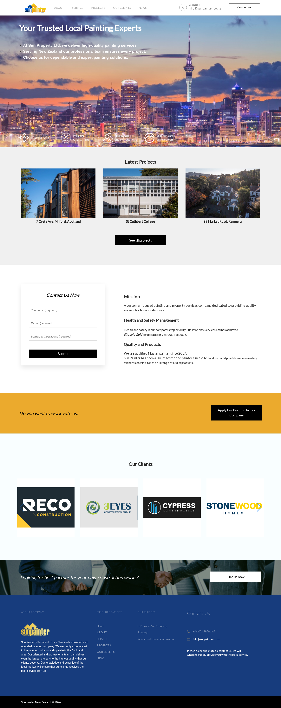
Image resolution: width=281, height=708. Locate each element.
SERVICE (102, 639)
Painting (142, 632)
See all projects (140, 240)
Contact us (244, 7)
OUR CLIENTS (106, 651)
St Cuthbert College (140, 221)
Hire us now (235, 577)
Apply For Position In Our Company (237, 412)
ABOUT (102, 632)
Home (100, 626)
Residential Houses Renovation (156, 639)
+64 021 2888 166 (204, 631)
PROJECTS (104, 645)
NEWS (101, 658)
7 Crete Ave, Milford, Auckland (58, 221)
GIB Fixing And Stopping (152, 626)
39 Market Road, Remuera (223, 221)
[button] (259, 507)
